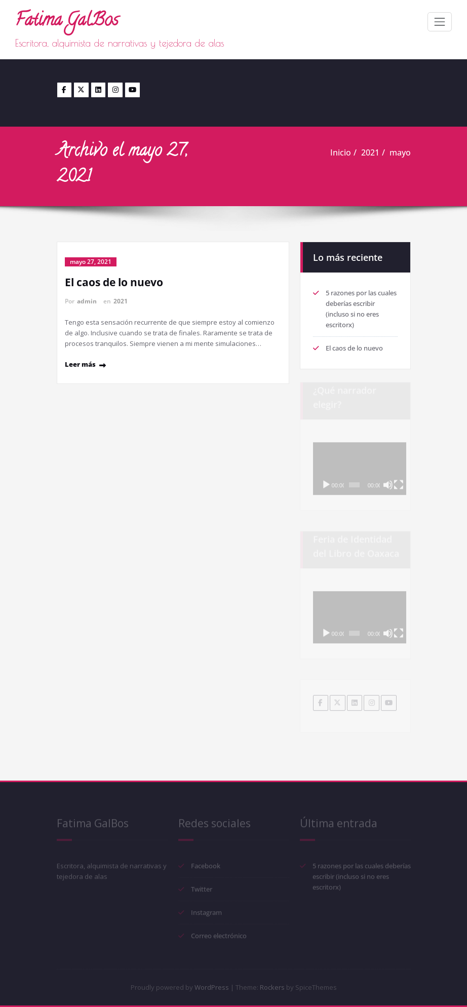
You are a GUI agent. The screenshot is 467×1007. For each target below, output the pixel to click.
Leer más (80, 364)
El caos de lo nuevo (114, 282)
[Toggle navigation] (439, 21)
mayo (400, 152)
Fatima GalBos (67, 21)
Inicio (340, 152)
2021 (370, 152)
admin (87, 301)
